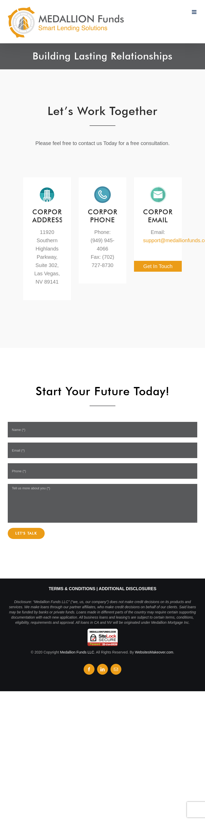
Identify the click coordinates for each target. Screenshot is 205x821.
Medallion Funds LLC (77, 652)
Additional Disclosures (127, 588)
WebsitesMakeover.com (154, 652)
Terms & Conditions (72, 588)
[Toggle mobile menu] (194, 12)
